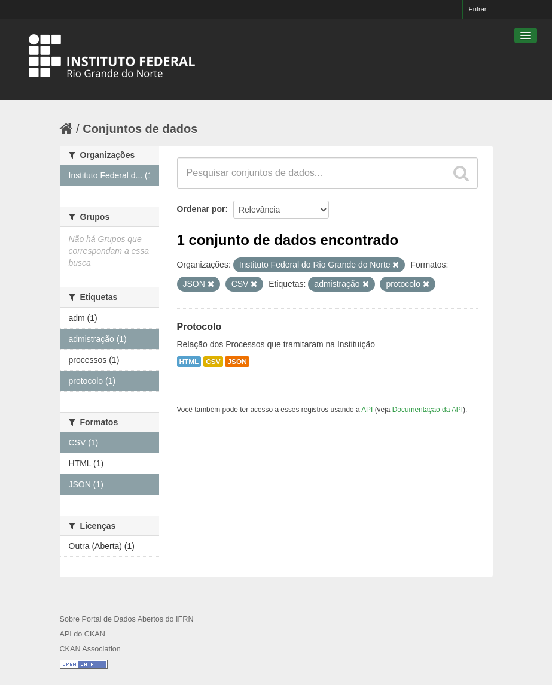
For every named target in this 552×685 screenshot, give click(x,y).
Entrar (478, 9)
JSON (236, 361)
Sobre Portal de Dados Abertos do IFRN (127, 619)
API (367, 409)
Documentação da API (427, 409)
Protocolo (199, 327)
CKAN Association (90, 649)
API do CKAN (82, 634)
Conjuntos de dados (140, 128)
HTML (189, 361)
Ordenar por (201, 209)
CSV (213, 361)
